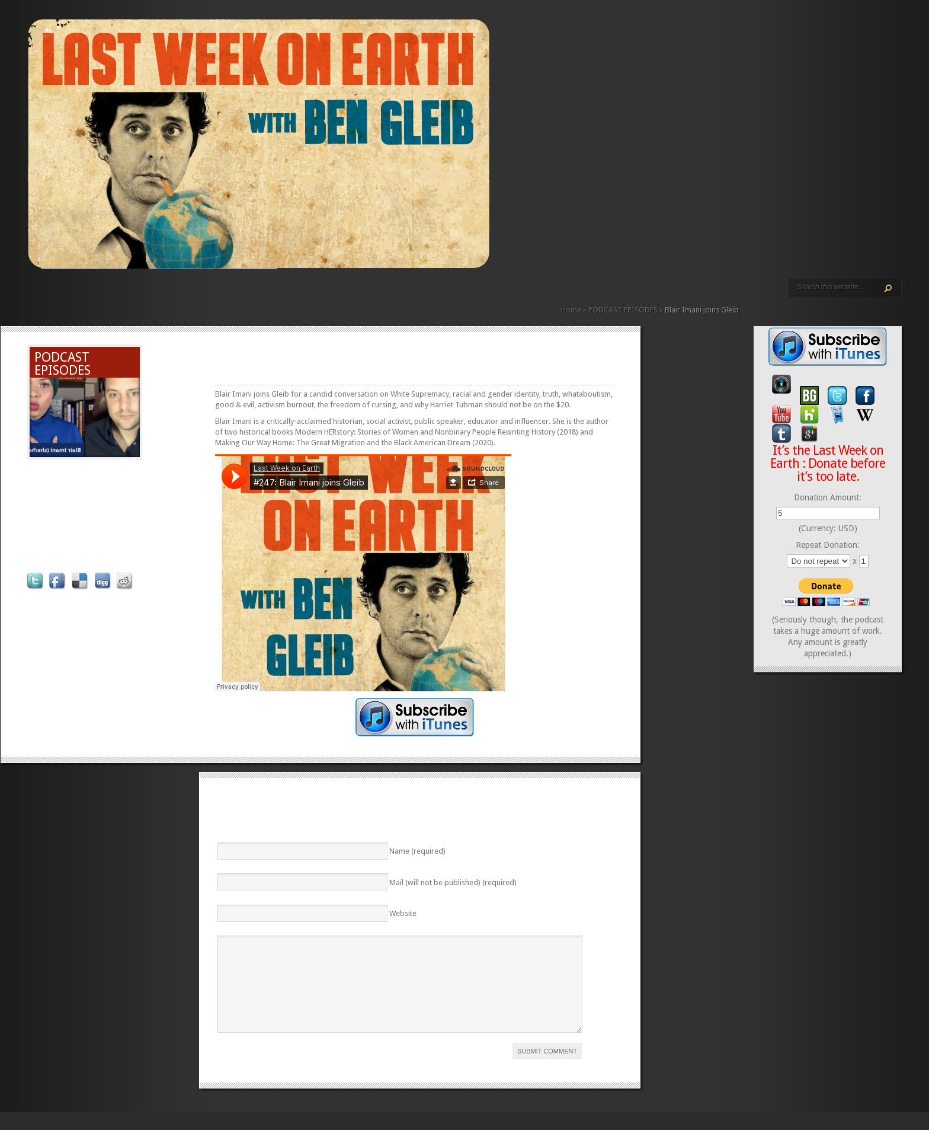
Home (571, 309)
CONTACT (175, 295)
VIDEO (137, 295)
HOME (32, 295)
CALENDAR (165, 295)
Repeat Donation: (828, 545)
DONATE (184, 295)
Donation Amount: (827, 497)
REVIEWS (156, 295)
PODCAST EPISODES (127, 295)
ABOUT (146, 295)
